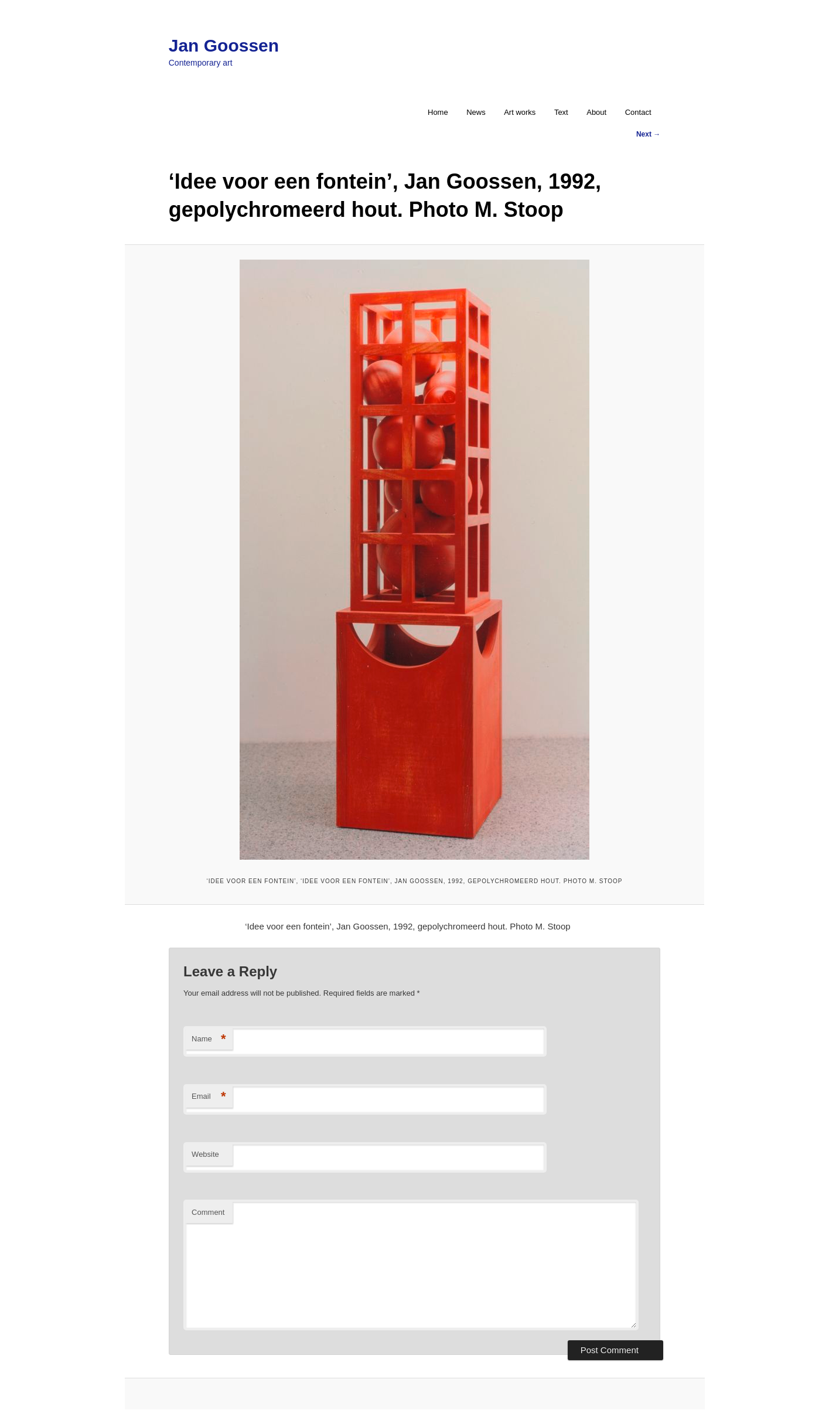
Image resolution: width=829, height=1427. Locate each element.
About (596, 112)
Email (209, 1096)
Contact (638, 112)
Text (561, 112)
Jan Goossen (224, 45)
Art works (519, 112)
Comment (208, 1212)
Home (438, 112)
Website (205, 1154)
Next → (648, 134)
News (476, 112)
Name (209, 1039)
